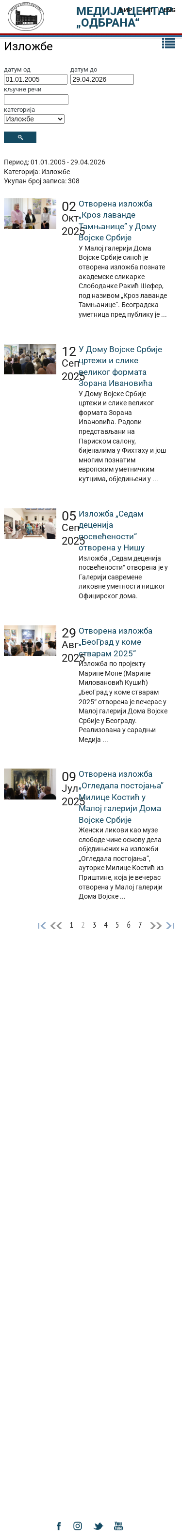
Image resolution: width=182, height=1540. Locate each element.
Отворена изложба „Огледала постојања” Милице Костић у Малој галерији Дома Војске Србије (121, 796)
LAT (147, 10)
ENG (170, 10)
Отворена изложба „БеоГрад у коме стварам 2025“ (115, 642)
